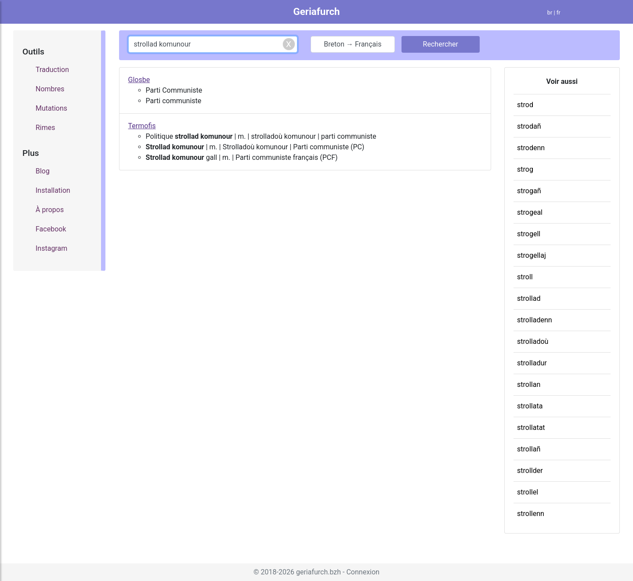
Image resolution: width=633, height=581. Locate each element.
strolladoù (532, 341)
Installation (53, 190)
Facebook (51, 229)
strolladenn (534, 320)
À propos (50, 210)
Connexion (362, 572)
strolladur (532, 363)
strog (525, 169)
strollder (530, 470)
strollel (527, 492)
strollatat (531, 427)
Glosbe (139, 80)
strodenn (531, 148)
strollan (528, 384)
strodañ (529, 126)
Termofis (142, 126)
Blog (43, 171)
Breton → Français (352, 44)
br (550, 12)
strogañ (529, 191)
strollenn (530, 513)
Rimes (45, 127)
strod (525, 105)
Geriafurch (316, 11)
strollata (530, 406)
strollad (528, 298)
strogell (528, 234)
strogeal (530, 212)
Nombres (50, 89)
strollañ (528, 449)
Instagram (51, 248)
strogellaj (531, 255)
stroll (525, 277)
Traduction (52, 69)
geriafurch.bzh (318, 572)
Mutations (51, 108)
